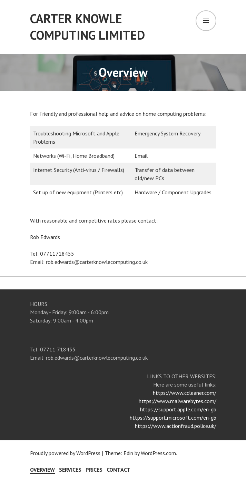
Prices (94, 469)
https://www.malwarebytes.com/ (177, 401)
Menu (206, 20)
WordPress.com (158, 453)
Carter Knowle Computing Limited (87, 26)
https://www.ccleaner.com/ (184, 392)
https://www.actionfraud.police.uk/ (175, 425)
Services (70, 469)
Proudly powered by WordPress (65, 453)
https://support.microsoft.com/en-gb (173, 417)
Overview (42, 469)
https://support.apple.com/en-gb (178, 409)
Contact (118, 469)
